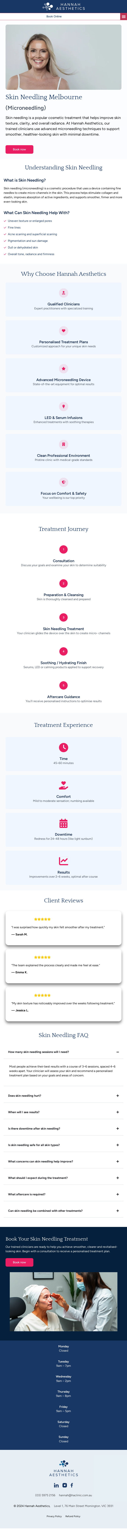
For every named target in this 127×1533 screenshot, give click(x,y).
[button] (124, 16)
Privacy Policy (54, 1521)
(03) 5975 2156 (45, 1500)
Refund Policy (72, 1521)
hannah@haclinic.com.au (75, 1500)
